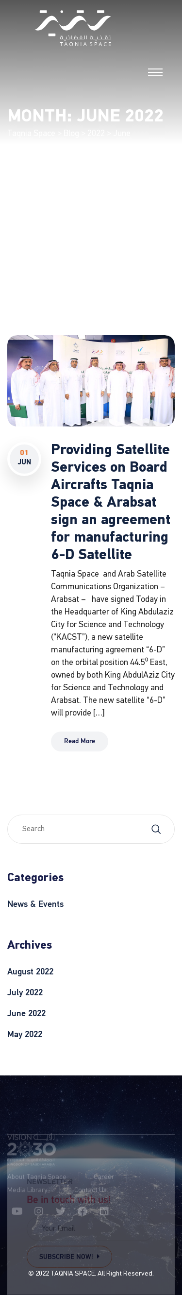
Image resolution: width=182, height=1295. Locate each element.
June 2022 (26, 1013)
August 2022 (30, 972)
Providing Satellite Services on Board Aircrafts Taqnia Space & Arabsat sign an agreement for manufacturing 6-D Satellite (110, 503)
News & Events (35, 904)
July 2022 (25, 993)
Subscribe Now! (69, 1257)
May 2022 (24, 1034)
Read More (79, 741)
